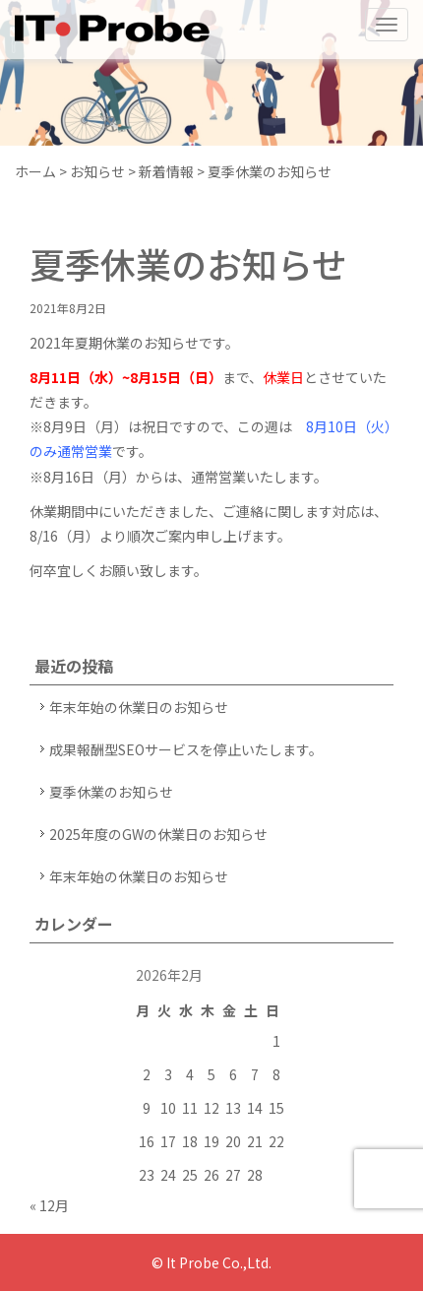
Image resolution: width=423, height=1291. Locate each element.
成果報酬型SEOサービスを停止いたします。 (186, 749)
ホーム (35, 171)
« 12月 (49, 1205)
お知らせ (97, 171)
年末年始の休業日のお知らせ (138, 707)
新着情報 (166, 171)
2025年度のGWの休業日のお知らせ (158, 834)
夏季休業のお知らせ (111, 792)
